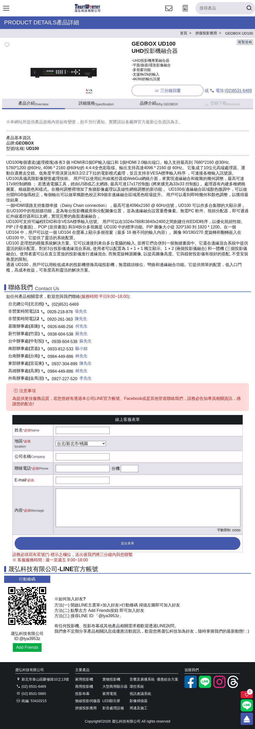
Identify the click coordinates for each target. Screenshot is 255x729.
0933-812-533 (60, 349)
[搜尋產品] (225, 8)
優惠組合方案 (167, 679)
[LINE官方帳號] (205, 687)
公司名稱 (23, 456)
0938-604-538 (60, 334)
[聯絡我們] (169, 13)
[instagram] (219, 687)
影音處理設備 (113, 708)
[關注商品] (247, 694)
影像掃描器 (139, 701)
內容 (19, 510)
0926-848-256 (60, 327)
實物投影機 (111, 679)
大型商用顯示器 (115, 686)
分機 (116, 468)
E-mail (20, 480)
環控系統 (137, 686)
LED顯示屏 (111, 701)
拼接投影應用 (86, 708)
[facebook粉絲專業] (190, 687)
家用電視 (109, 694)
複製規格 (245, 42)
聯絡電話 (23, 468)
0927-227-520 (64, 379)
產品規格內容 (47, 122)
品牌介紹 (159, 103)
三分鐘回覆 (167, 90)
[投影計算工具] (185, 13)
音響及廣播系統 (142, 679)
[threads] (234, 687)
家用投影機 (84, 679)
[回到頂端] (247, 719)
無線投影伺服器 (87, 701)
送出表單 (127, 543)
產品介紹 (33, 103)
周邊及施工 (139, 708)
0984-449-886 (60, 356)
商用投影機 (84, 686)
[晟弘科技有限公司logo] (87, 11)
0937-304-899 (64, 364)
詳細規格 (96, 103)
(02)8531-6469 (238, 91)
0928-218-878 (60, 312)
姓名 (19, 430)
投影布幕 (82, 694)
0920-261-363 (60, 319)
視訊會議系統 (140, 694)
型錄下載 (222, 104)
